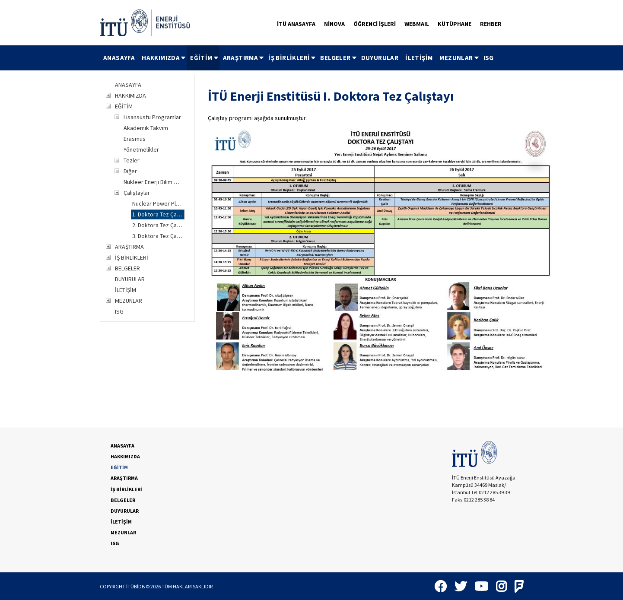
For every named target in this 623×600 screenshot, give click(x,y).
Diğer (130, 171)
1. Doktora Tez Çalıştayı (158, 214)
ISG (488, 58)
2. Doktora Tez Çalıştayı (158, 225)
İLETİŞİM (418, 58)
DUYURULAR (380, 58)
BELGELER (338, 58)
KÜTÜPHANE (454, 24)
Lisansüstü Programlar (152, 117)
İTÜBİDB (135, 586)
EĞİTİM (204, 58)
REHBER (491, 24)
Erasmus (135, 139)
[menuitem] (119, 57)
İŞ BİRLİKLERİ (292, 58)
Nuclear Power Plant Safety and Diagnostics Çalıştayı (158, 203)
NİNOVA (334, 24)
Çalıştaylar (137, 193)
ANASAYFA (119, 58)
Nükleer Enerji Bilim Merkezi (154, 182)
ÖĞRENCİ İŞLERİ (374, 24)
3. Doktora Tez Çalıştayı (158, 236)
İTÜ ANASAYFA (296, 24)
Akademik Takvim (146, 128)
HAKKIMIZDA (164, 58)
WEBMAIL (416, 24)
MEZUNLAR (459, 58)
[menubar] (298, 57)
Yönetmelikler (141, 149)
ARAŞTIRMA (244, 58)
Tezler (132, 160)
